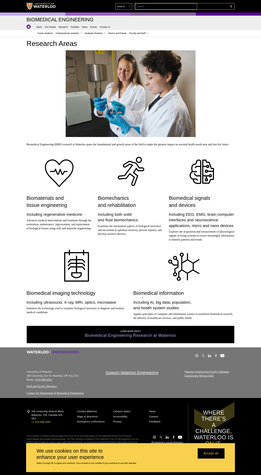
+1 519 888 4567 (41, 422)
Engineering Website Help (199, 375)
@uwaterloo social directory (167, 442)
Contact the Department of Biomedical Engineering (55, 393)
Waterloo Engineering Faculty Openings (207, 371)
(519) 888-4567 (43, 379)
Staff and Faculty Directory (42, 386)
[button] (206, 6)
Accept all (211, 453)
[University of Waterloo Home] (41, 6)
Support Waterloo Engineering (132, 372)
